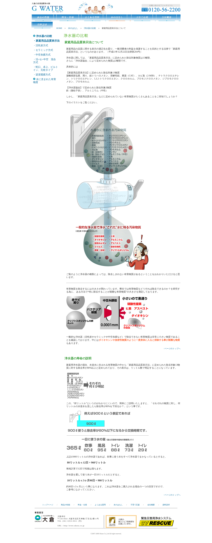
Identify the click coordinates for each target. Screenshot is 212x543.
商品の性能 (65, 505)
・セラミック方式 (43, 50)
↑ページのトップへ (172, 349)
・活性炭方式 (40, 45)
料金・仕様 (82, 505)
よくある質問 (100, 505)
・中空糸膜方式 (42, 54)
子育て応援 (135, 505)
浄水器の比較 (90, 28)
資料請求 (166, 505)
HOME (59, 28)
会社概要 (151, 505)
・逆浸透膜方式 (42, 74)
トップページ (47, 505)
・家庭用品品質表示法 (46, 40)
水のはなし (73, 28)
